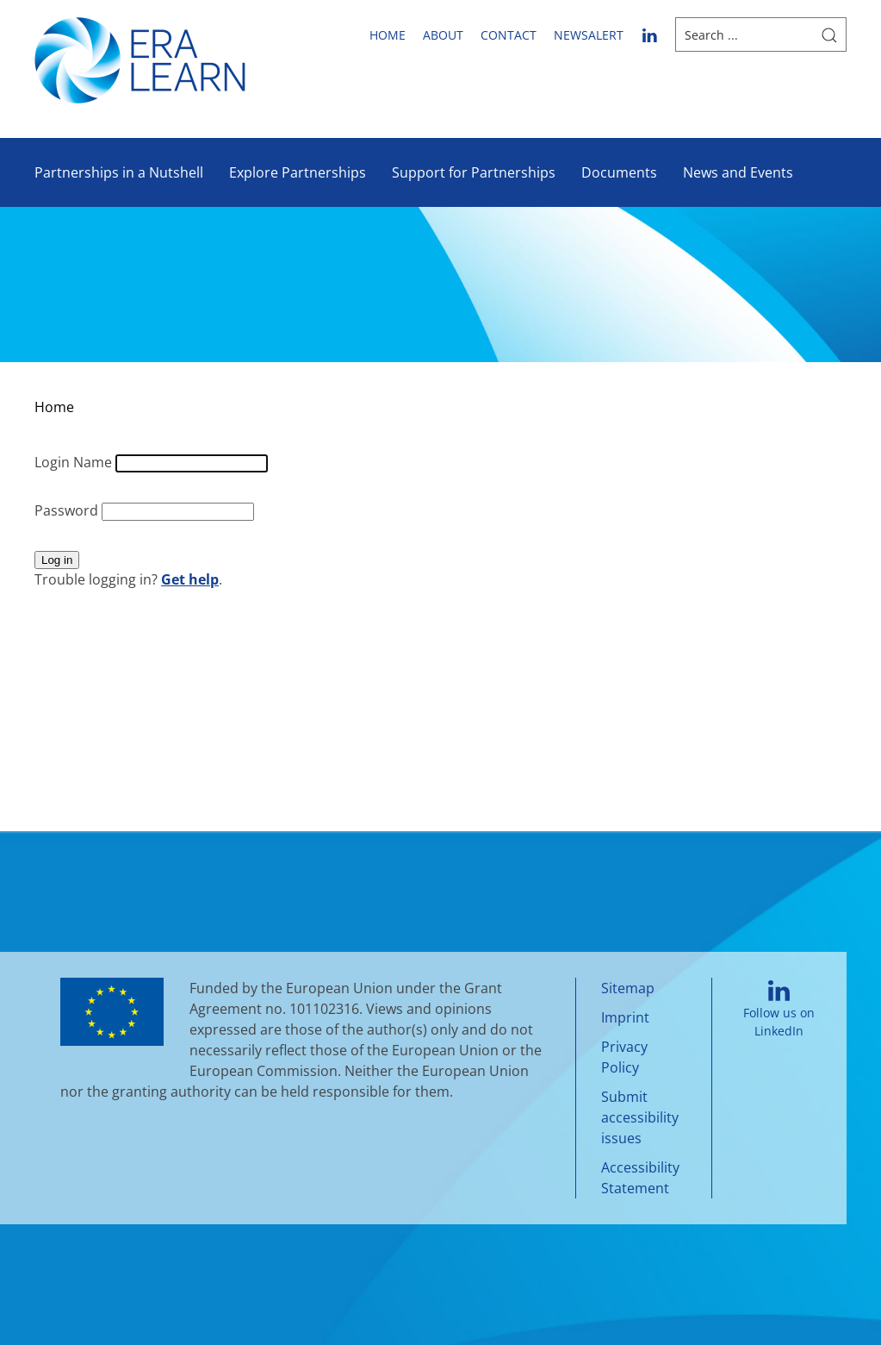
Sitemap (628, 988)
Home (387, 35)
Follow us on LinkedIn (779, 1010)
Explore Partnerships (297, 172)
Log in (56, 560)
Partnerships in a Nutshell (118, 172)
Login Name (74, 462)
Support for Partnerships (473, 172)
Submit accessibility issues (640, 1117)
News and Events (738, 172)
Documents (619, 172)
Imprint (625, 1017)
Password (68, 510)
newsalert (589, 35)
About (443, 35)
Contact (509, 35)
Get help (190, 579)
